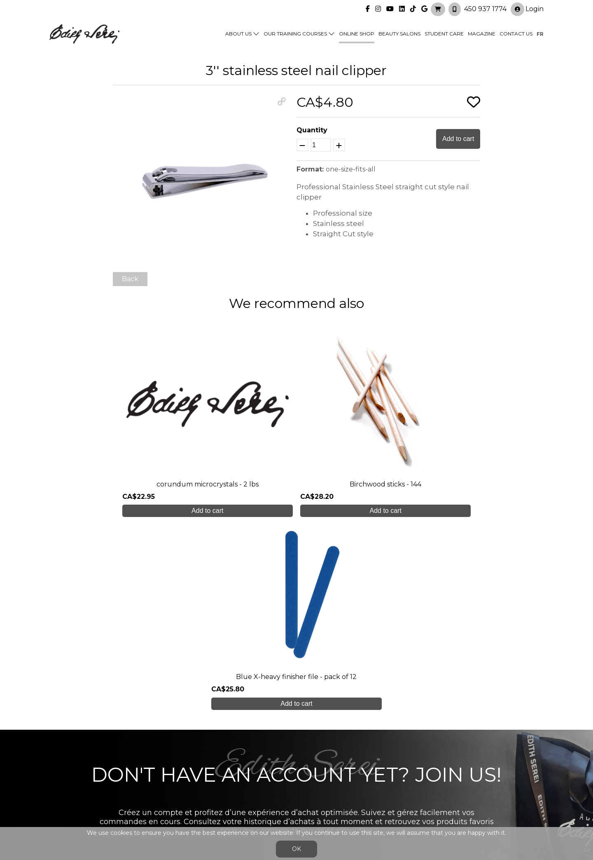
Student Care (444, 34)
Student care (194, 769)
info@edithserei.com (206, 802)
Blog (180, 786)
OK (296, 849)
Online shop (356, 34)
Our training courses (295, 34)
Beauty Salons (399, 34)
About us (238, 34)
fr (540, 34)
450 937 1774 (485, 8)
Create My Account (296, 686)
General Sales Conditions (272, 806)
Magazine (481, 34)
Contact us (516, 34)
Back (130, 279)
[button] (281, 101)
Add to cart (458, 138)
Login (527, 9)
